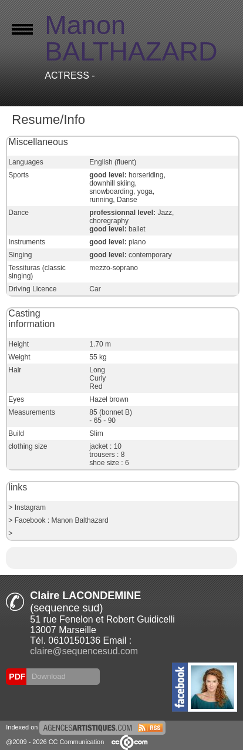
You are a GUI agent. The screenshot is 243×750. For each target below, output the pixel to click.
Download (47, 676)
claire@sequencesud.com (84, 651)
